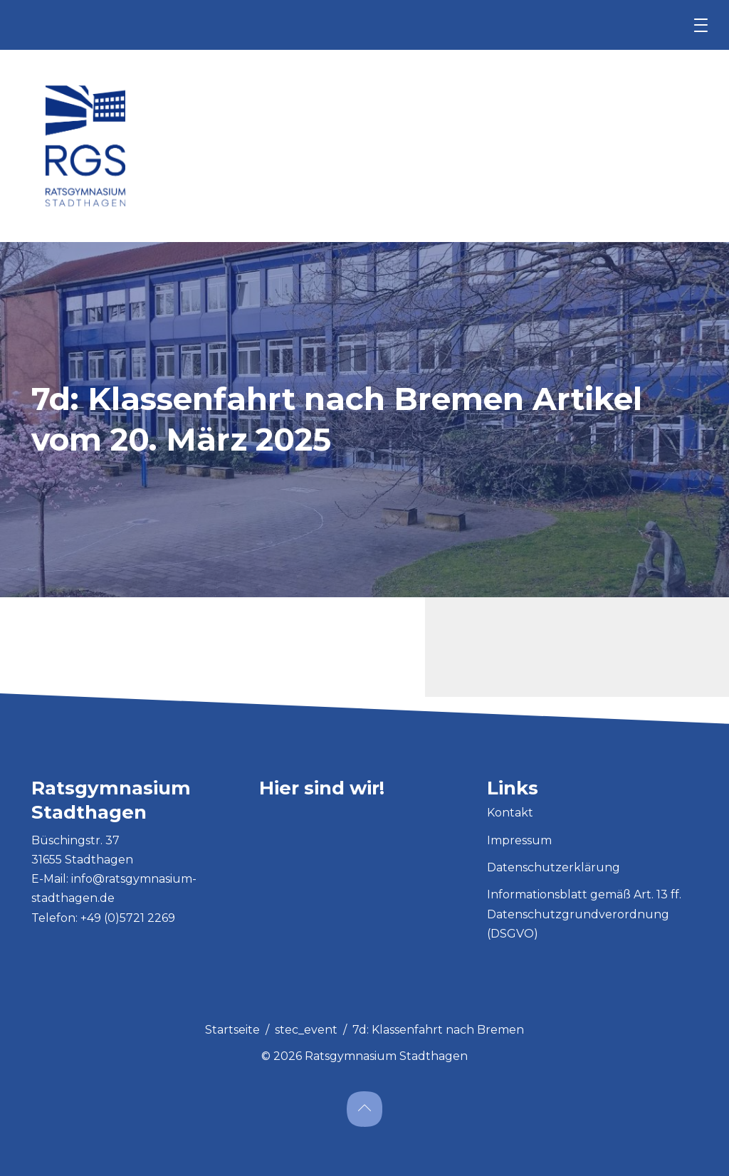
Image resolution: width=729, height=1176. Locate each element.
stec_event (306, 1029)
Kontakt (510, 812)
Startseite (232, 1029)
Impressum (519, 840)
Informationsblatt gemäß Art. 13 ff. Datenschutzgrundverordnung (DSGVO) (584, 914)
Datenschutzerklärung (553, 867)
